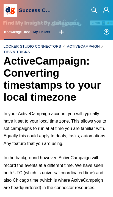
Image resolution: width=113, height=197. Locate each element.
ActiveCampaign (83, 46)
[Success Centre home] (10, 10)
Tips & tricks (17, 52)
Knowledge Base (17, 32)
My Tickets (41, 32)
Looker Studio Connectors (32, 46)
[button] (61, 32)
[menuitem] (106, 32)
